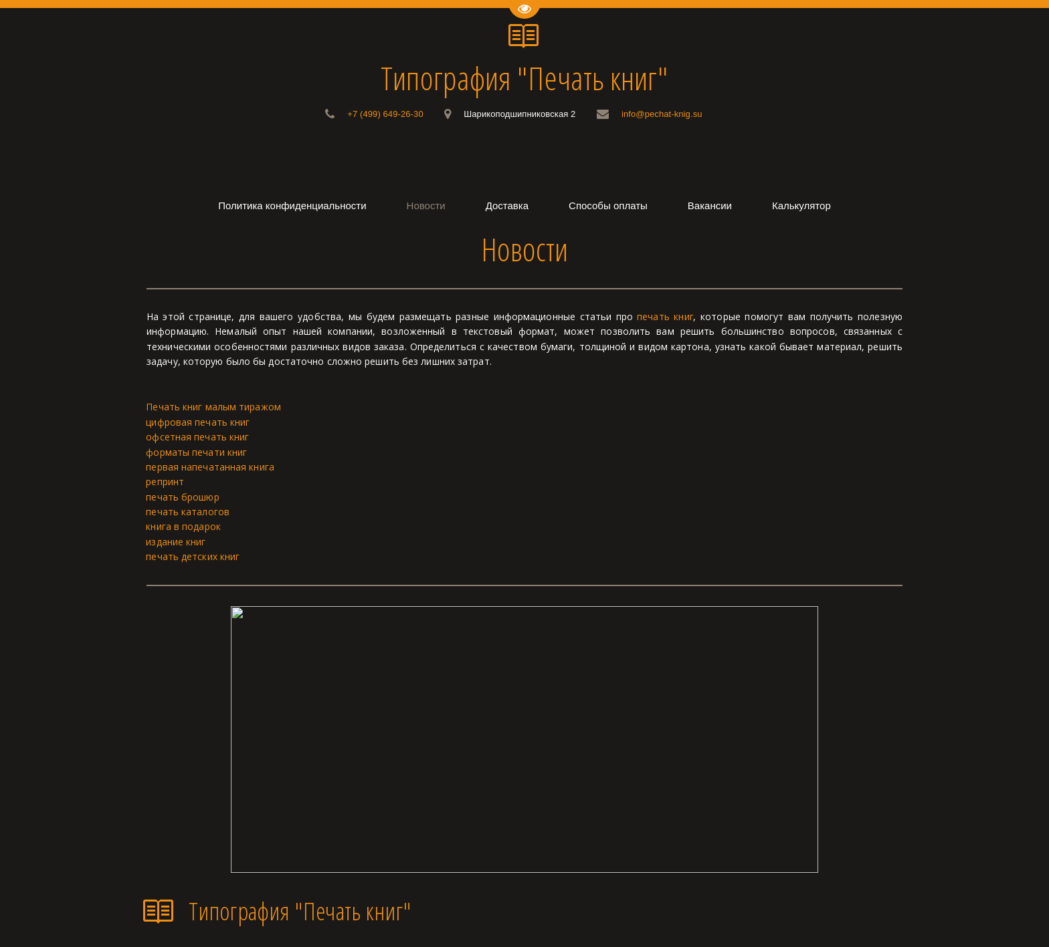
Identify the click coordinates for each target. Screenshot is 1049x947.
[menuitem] (292, 205)
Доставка (507, 205)
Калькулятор (801, 205)
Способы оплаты (608, 205)
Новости (426, 205)
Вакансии (710, 205)
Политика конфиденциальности (292, 205)
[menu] (524, 205)
